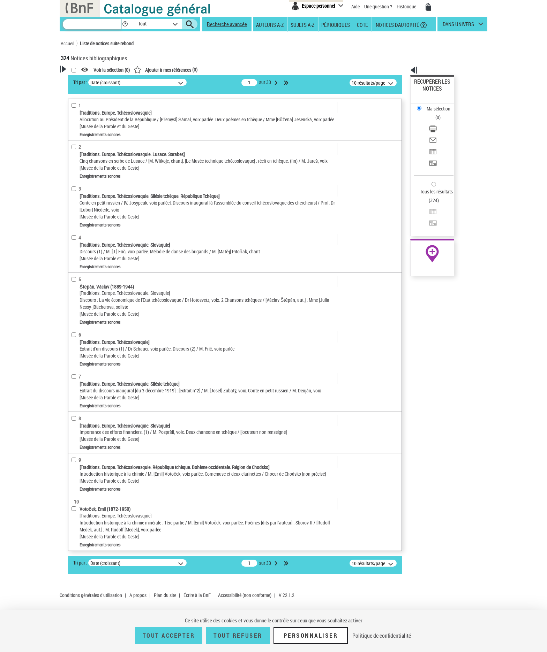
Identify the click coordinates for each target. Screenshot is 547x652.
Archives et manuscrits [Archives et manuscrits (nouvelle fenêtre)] (426, 213)
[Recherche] (92, 24)
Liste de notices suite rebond (107, 43)
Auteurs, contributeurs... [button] (94, 229)
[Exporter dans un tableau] (441, 121)
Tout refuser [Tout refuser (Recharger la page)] (237, 635)
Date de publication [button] (89, 252)
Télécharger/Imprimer (436, 104)
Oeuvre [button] (75, 218)
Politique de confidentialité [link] (381, 635)
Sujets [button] (75, 264)
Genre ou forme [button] (84, 287)
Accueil (67, 43)
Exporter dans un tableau (439, 121)
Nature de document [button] (90, 152)
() (255, 69)
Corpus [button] (75, 311)
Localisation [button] (81, 206)
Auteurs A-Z (270, 24)
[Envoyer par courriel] (441, 113)
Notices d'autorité (397, 24)
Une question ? (378, 6)
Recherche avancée (227, 24)
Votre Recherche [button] (89, 81)
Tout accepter (169, 635)
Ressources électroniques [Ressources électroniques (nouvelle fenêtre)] (428, 220)
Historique (407, 6)
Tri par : (170, 82)
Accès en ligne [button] (83, 141)
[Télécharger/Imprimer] (441, 104)
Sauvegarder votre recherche (104, 114)
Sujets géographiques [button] (91, 276)
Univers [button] (76, 299)
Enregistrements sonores (95, 184)
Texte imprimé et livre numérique (103, 173)
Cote (362, 24)
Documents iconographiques (100, 163)
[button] (125, 24)
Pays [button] (73, 334)
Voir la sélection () (201, 70)
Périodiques (335, 24)
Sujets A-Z (302, 24)
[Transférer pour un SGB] (441, 129)
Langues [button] (77, 241)
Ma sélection (427, 92)
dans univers (458, 26)
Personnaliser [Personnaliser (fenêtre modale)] (311, 635)
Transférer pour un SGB (437, 129)
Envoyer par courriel (434, 113)
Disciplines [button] (80, 322)
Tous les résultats (431, 149)
